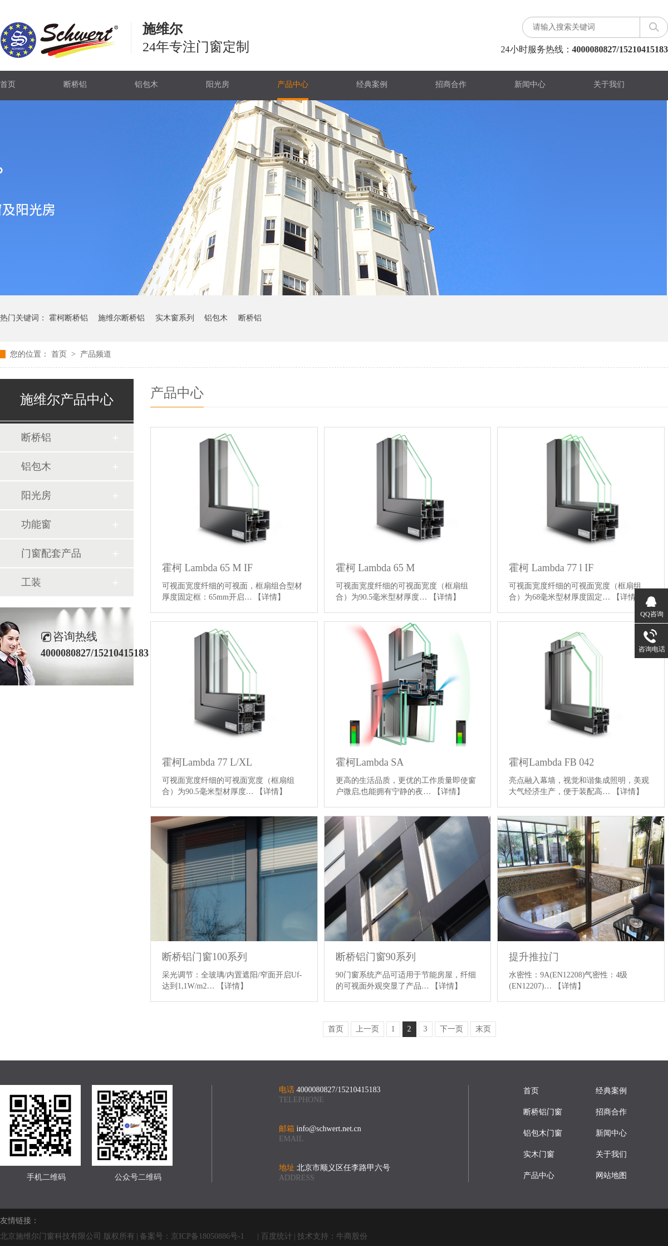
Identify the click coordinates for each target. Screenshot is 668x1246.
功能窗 (36, 524)
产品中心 (292, 84)
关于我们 (609, 84)
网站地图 (611, 1175)
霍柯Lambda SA (370, 762)
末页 (483, 1029)
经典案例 (371, 84)
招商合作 (450, 84)
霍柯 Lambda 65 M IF (207, 567)
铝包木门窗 (542, 1133)
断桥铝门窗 (542, 1112)
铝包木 (146, 84)
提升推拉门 (534, 956)
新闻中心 (530, 84)
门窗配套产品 (51, 553)
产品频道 (95, 354)
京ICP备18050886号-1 (207, 1236)
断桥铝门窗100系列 (204, 956)
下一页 (451, 1029)
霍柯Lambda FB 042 (551, 762)
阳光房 (217, 84)
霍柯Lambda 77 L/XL (207, 762)
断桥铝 (75, 84)
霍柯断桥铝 (68, 318)
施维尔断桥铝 (121, 318)
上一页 (367, 1029)
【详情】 (269, 597)
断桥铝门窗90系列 (376, 956)
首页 (8, 84)
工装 (31, 582)
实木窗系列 (174, 318)
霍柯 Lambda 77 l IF (551, 567)
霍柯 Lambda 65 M (375, 567)
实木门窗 (538, 1154)
